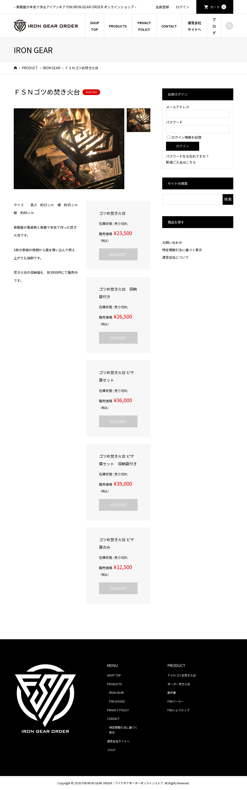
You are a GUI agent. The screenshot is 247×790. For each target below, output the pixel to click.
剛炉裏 (171, 692)
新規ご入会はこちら (181, 162)
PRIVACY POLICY (144, 26)
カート (218, 7)
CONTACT (169, 26)
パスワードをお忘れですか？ (187, 156)
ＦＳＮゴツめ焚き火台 (181, 675)
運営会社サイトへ (194, 26)
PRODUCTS (118, 26)
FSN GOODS (117, 701)
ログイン (182, 7)
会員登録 (162, 7)
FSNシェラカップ (178, 710)
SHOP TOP (94, 26)
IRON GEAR (116, 692)
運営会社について (175, 257)
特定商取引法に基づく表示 (182, 249)
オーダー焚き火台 (178, 684)
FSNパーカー (175, 701)
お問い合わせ (172, 242)
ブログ (214, 26)
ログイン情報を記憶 (184, 137)
